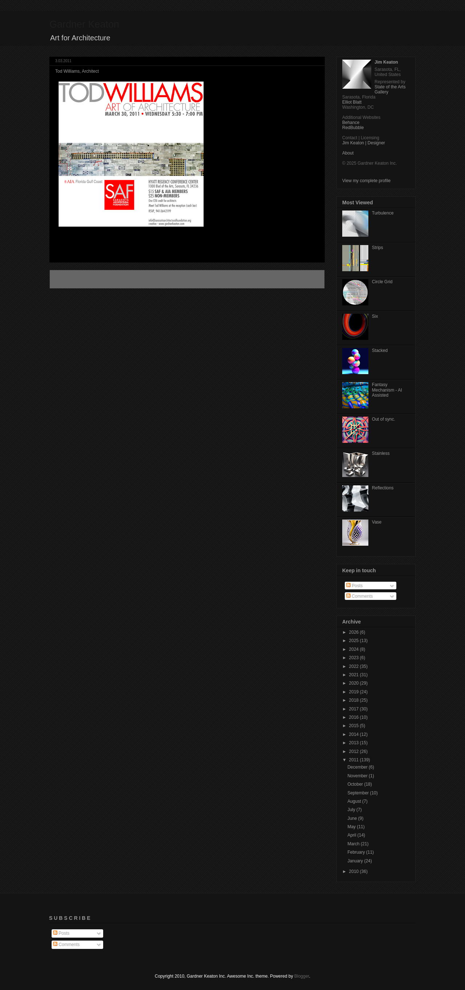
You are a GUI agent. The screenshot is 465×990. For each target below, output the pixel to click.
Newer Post (68, 279)
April (352, 835)
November (358, 775)
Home (188, 279)
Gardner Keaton (84, 24)
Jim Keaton (386, 62)
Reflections (382, 487)
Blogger (301, 976)
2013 (354, 742)
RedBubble (353, 127)
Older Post (306, 279)
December (358, 767)
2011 (354, 759)
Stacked (380, 350)
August (354, 801)
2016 (354, 717)
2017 (354, 709)
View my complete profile (366, 180)
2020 (354, 683)
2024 (354, 649)
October (355, 784)
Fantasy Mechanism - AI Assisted (387, 390)
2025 (354, 640)
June (352, 818)
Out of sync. (383, 419)
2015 (354, 725)
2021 (354, 674)
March (354, 843)
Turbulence (383, 213)
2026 (354, 632)
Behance (350, 122)
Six (375, 316)
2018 (354, 700)
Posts (354, 585)
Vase (376, 522)
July (351, 809)
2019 (354, 691)
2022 (354, 666)
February (356, 852)
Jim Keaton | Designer (363, 142)
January (355, 860)
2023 (354, 657)
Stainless (381, 453)
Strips (377, 247)
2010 (354, 871)
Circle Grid (382, 281)
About (347, 153)
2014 (354, 734)
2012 (354, 751)
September (358, 792)
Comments (359, 596)
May (352, 826)
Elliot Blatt (351, 102)
